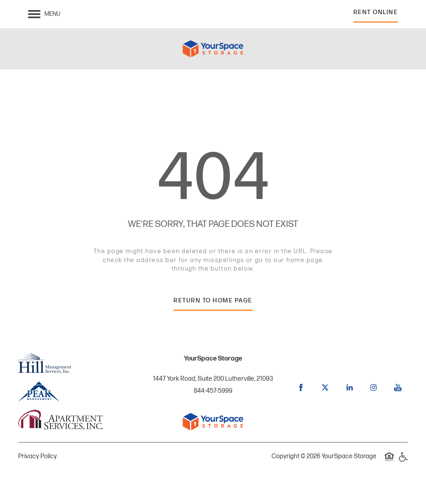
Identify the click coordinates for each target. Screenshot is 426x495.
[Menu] (44, 14)
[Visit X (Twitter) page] (325, 388)
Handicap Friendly (403, 460)
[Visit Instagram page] (373, 388)
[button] (375, 14)
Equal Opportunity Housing (389, 460)
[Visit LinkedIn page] (349, 388)
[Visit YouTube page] (398, 388)
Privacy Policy (37, 456)
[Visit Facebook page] (301, 388)
